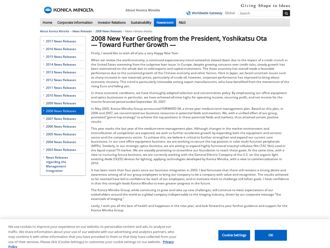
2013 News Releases (61, 72)
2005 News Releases (61, 134)
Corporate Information (75, 22)
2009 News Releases (61, 103)
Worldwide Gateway (207, 13)
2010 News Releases (61, 95)
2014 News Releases (61, 64)
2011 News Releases (61, 88)
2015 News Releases (61, 57)
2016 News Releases (61, 49)
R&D (182, 22)
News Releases (82, 31)
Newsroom (165, 22)
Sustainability (141, 22)
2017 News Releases (61, 41)
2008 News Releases (108, 31)
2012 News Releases (61, 80)
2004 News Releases (61, 142)
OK (270, 237)
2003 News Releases (61, 150)
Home (47, 22)
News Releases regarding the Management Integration (57, 164)
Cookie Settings (234, 237)
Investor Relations (112, 22)
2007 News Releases (61, 119)
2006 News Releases (61, 126)
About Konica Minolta (54, 31)
